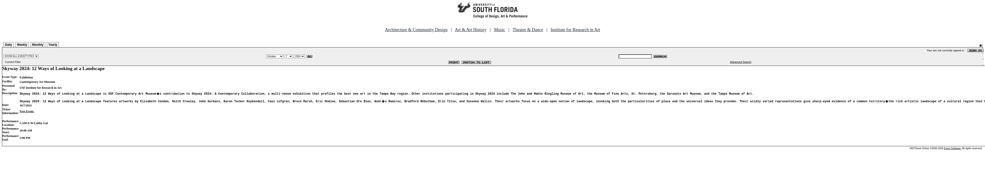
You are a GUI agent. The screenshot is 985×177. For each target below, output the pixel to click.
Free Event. (27, 112)
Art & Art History (471, 29)
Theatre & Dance (527, 29)
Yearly (53, 44)
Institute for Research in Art (575, 29)
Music (499, 29)
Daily (8, 44)
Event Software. (952, 149)
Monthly (38, 44)
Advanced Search (740, 61)
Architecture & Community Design (416, 29)
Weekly (22, 44)
